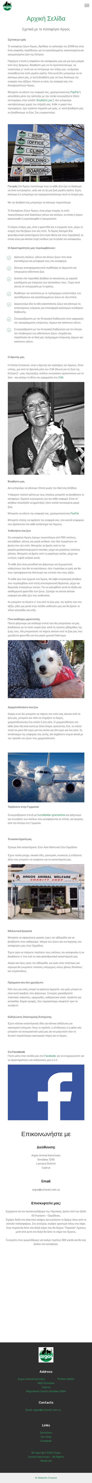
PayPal (74, 92)
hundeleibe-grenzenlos (51, 814)
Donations (46, 1432)
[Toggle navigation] (87, 5)
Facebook (50, 1055)
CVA (60, 377)
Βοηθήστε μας (44, 100)
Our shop (46, 1436)
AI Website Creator (46, 1477)
